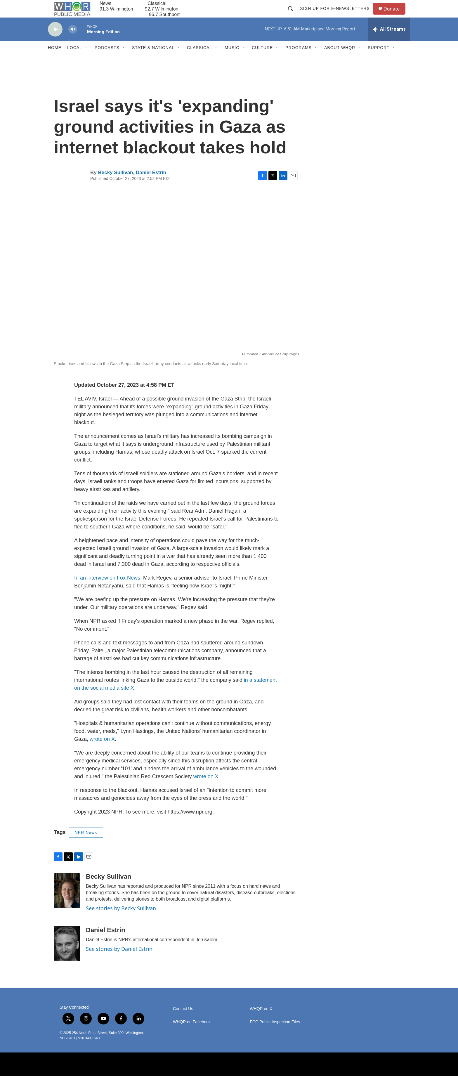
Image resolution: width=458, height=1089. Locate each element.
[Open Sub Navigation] (86, 60)
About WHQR (339, 60)
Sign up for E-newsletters (337, 15)
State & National (153, 60)
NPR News (86, 845)
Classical (199, 60)
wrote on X (102, 752)
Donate (395, 15)
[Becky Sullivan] (67, 903)
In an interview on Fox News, (108, 591)
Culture (262, 60)
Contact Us (183, 1022)
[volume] (73, 42)
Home (54, 60)
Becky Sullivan (115, 185)
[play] (55, 42)
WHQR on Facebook (192, 1035)
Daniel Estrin (151, 185)
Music (232, 60)
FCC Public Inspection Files (275, 1035)
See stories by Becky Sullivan (121, 921)
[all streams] (389, 42)
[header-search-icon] (293, 15)
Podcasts (107, 60)
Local (74, 60)
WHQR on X (261, 1022)
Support (378, 60)
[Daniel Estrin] (67, 956)
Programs (298, 60)
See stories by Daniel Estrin (119, 961)
